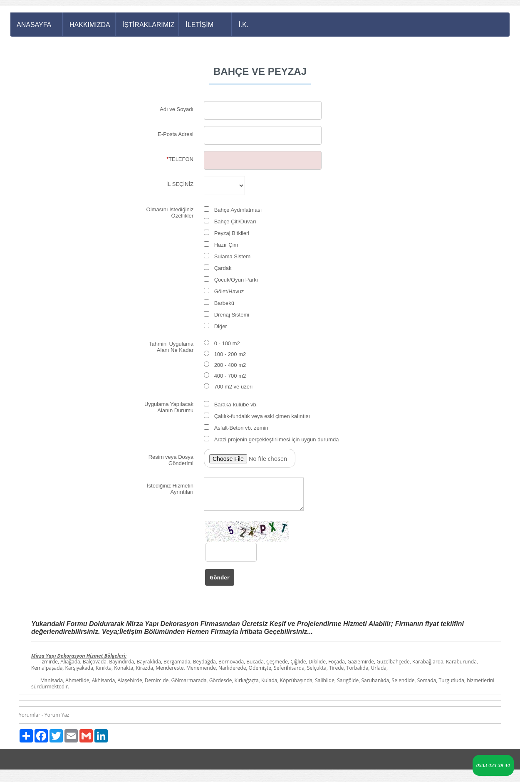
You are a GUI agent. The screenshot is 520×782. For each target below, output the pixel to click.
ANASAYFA (34, 24)
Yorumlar (29, 714)
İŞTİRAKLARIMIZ (148, 24)
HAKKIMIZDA (89, 24)
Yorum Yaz (57, 714)
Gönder (220, 577)
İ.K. (243, 24)
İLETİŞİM (199, 24)
